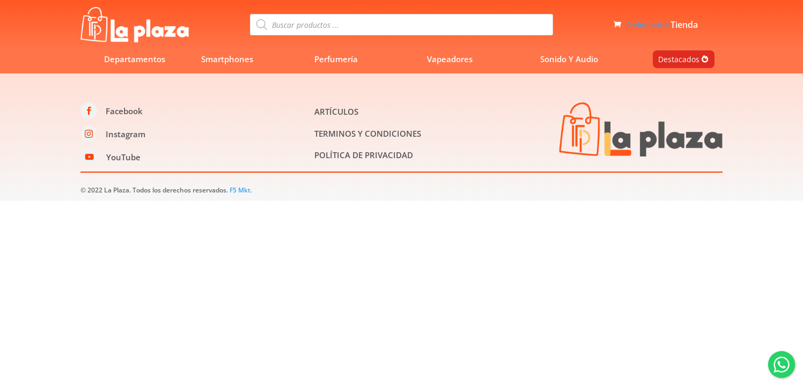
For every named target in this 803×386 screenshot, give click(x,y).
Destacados (678, 59)
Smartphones (227, 59)
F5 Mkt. (241, 190)
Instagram (125, 134)
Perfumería (336, 59)
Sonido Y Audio (569, 59)
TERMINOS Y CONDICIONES (367, 133)
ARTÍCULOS (336, 111)
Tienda (684, 26)
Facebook (124, 111)
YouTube (123, 157)
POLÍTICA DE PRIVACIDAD (363, 155)
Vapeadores (450, 59)
